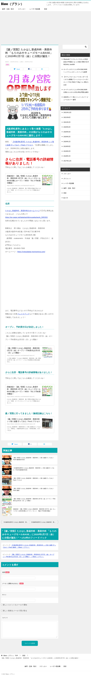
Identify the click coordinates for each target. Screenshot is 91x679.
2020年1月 (67, 141)
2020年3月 (67, 132)
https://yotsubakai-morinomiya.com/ (31, 252)
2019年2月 (67, 151)
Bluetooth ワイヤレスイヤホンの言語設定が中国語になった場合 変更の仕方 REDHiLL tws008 (76, 61)
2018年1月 (67, 156)
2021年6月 (67, 117)
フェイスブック (23, 314)
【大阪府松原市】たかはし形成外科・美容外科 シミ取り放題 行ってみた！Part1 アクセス (16, 522)
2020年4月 (67, 127)
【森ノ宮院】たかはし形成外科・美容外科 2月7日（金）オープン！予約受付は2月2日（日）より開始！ (23, 350)
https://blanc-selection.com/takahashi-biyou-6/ (20, 185)
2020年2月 (67, 136)
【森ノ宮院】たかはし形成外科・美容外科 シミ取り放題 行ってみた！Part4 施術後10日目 (33, 458)
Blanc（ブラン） (12, 3)
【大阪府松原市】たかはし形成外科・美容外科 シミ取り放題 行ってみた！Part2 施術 (44, 522)
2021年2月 (67, 122)
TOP (10, 655)
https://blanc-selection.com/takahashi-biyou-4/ (20, 355)
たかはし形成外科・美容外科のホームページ (22, 211)
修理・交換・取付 (8, 9)
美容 (45, 9)
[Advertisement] (45, 27)
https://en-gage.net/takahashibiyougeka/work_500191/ (26, 217)
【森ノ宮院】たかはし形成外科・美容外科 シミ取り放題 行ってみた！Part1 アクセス (33, 479)
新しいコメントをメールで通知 (15, 605)
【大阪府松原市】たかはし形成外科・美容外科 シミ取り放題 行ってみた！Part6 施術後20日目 (33, 469)
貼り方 (65, 198)
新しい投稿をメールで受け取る (15, 611)
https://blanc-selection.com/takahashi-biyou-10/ (21, 424)
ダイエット (67, 178)
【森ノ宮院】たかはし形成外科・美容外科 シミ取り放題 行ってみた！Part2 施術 (33, 489)
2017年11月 (67, 161)
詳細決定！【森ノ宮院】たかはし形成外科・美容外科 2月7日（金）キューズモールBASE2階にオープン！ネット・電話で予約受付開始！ (34, 510)
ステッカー (21, 9)
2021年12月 (67, 112)
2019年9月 (67, 146)
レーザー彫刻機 (35, 9)
